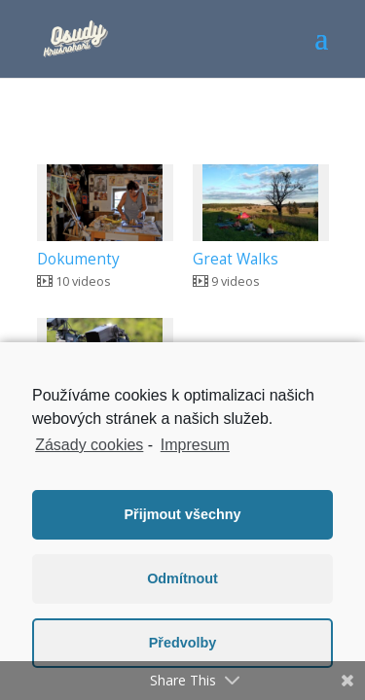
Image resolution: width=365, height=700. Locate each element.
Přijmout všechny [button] (183, 514)
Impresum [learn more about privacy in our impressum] (195, 445)
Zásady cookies (89, 445)
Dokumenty (78, 259)
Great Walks (235, 259)
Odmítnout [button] (182, 578)
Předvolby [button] (183, 642)
